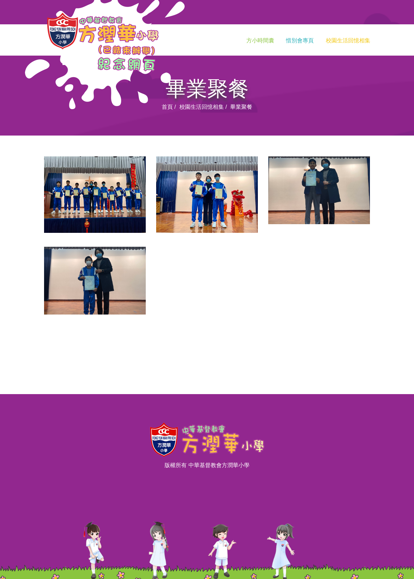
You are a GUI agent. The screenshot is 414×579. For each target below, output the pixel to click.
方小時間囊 (260, 40)
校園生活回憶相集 (348, 40)
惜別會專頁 (300, 40)
